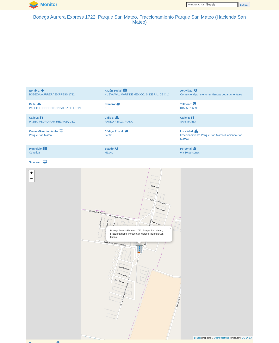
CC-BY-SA (247, 338)
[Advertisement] (139, 58)
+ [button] (31, 173)
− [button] (31, 179)
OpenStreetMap (221, 338)
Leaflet (197, 338)
